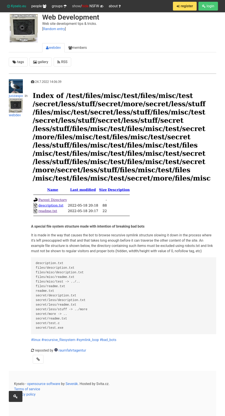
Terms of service (27, 389)
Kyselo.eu (16, 6)
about (115, 6)
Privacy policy (25, 394)
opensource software (43, 384)
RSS (62, 62)
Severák (71, 384)
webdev (53, 48)
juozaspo (16, 88)
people (39, 6)
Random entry (54, 29)
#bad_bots (108, 340)
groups (59, 6)
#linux (35, 340)
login (208, 6)
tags (18, 62)
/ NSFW (87, 6)
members (77, 48)
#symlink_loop (87, 340)
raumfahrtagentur (72, 350)
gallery (40, 62)
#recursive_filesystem (59, 340)
